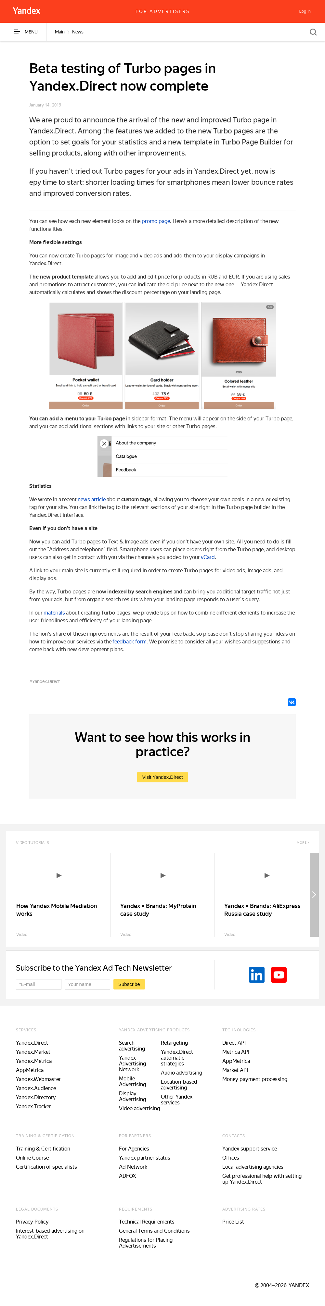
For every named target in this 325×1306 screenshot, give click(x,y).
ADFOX (127, 1176)
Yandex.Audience (36, 1088)
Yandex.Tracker (33, 1106)
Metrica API (235, 1052)
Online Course (32, 1158)
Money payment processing (254, 1079)
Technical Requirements (147, 1222)
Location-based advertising (179, 1085)
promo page (156, 221)
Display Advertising (132, 1096)
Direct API (234, 1043)
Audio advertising (181, 1073)
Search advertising (132, 1046)
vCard (208, 557)
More (301, 842)
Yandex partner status (144, 1158)
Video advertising (139, 1108)
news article (92, 499)
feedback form (129, 642)
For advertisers (163, 11)
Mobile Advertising (132, 1082)
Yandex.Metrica (34, 1061)
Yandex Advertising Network (132, 1064)
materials (54, 613)
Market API (235, 1070)
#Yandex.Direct (44, 681)
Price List (233, 1222)
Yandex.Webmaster (38, 1079)
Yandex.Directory (36, 1097)
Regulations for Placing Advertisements (146, 1243)
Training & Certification (43, 1149)
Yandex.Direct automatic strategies (177, 1058)
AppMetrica (30, 1070)
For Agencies (134, 1149)
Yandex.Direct (32, 1043)
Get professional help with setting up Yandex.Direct (262, 1179)
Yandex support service (249, 1149)
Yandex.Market (33, 1052)
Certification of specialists (46, 1167)
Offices (230, 1158)
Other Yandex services (176, 1100)
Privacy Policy (32, 1222)
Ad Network (133, 1167)
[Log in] (305, 11)
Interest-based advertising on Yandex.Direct (50, 1234)
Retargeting (174, 1043)
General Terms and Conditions (154, 1231)
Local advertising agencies (252, 1167)
